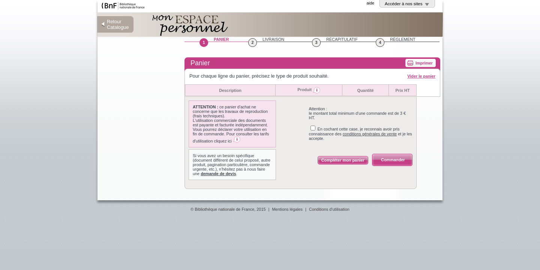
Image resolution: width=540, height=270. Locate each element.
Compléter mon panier (342, 160)
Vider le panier (421, 76)
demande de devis (218, 173)
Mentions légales (287, 209)
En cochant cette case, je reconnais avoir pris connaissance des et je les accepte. (360, 134)
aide (370, 3)
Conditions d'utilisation (329, 209)
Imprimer (424, 63)
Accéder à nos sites (404, 4)
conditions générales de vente (370, 134)
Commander (393, 160)
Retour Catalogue (118, 24)
